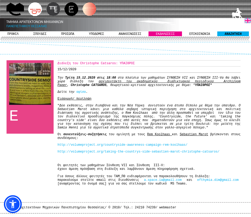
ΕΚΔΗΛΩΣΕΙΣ (165, 34)
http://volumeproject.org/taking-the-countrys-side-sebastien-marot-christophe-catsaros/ (138, 152)
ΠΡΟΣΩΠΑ (67, 34)
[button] (12, 204)
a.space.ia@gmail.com (163, 180)
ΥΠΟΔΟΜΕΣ (96, 34)
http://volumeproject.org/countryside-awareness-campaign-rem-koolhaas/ (122, 145)
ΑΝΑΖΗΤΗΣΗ (233, 34)
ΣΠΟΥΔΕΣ (39, 34)
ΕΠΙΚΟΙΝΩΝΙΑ (199, 34)
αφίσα (81, 92)
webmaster (167, 207)
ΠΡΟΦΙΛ (13, 34)
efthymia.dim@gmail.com (217, 180)
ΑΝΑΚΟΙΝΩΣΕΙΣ (130, 34)
